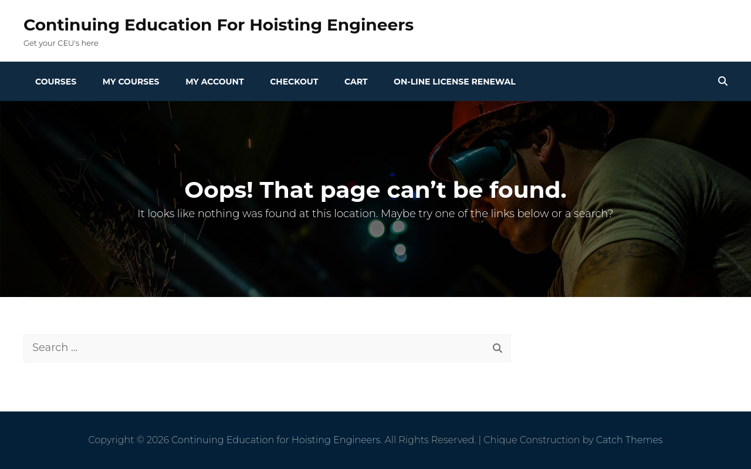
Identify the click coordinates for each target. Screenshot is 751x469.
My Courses (131, 81)
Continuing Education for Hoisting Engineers (218, 25)
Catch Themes (629, 440)
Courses (55, 81)
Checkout (294, 81)
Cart (355, 81)
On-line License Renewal (455, 81)
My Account (214, 81)
